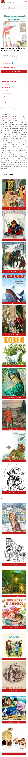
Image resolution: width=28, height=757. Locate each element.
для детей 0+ (5, 90)
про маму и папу (6, 99)
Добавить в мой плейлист (14, 71)
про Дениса (5, 96)
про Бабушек (5, 102)
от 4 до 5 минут (6, 87)
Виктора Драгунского (8, 118)
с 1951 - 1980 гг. (5, 84)
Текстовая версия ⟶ (8, 67)
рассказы (7, 2)
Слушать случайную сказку (9, 81)
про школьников (6, 93)
